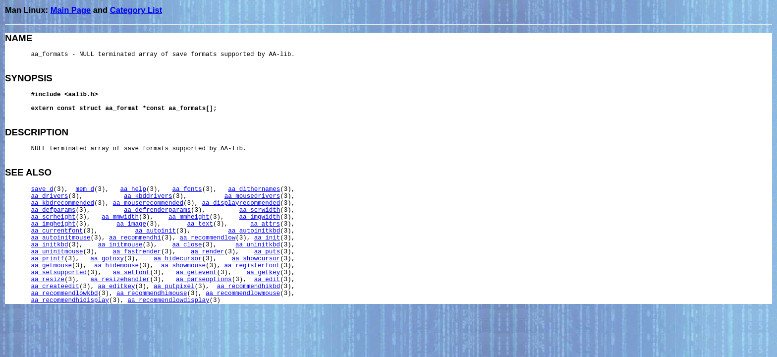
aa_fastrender (137, 251)
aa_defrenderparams (157, 210)
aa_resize (48, 279)
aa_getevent (196, 272)
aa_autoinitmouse (61, 238)
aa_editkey (116, 286)
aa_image (131, 224)
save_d (42, 189)
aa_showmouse (183, 265)
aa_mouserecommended (148, 203)
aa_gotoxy (107, 258)
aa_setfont (131, 272)
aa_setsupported (59, 272)
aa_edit (267, 279)
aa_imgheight (53, 224)
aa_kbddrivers (148, 196)
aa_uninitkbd (257, 244)
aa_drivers (49, 196)
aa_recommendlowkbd (64, 293)
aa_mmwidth (120, 217)
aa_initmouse (120, 244)
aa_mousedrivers (252, 196)
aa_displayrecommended (241, 203)
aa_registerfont (252, 265)
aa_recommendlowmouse (243, 293)
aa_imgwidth (259, 217)
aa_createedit (55, 286)
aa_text (200, 224)
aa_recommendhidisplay (70, 300)
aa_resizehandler (120, 279)
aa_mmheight (189, 217)
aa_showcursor (256, 258)
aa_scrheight (53, 217)
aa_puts (267, 251)
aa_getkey (263, 272)
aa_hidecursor (178, 258)
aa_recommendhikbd (248, 286)
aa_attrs (265, 224)
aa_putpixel (174, 286)
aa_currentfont (57, 231)
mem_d (85, 189)
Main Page (71, 9)
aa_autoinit (155, 231)
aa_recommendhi (135, 238)
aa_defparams (53, 210)
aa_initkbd (49, 244)
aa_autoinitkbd (254, 231)
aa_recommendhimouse (151, 293)
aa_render (207, 251)
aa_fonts (187, 189)
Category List (136, 9)
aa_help (133, 189)
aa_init (267, 238)
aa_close (187, 244)
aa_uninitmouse (57, 251)
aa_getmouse (51, 265)
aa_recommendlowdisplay (169, 300)
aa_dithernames (254, 189)
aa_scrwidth (259, 210)
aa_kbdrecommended (63, 203)
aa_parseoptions (204, 279)
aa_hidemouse (116, 265)
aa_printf (48, 258)
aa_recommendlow (208, 238)
